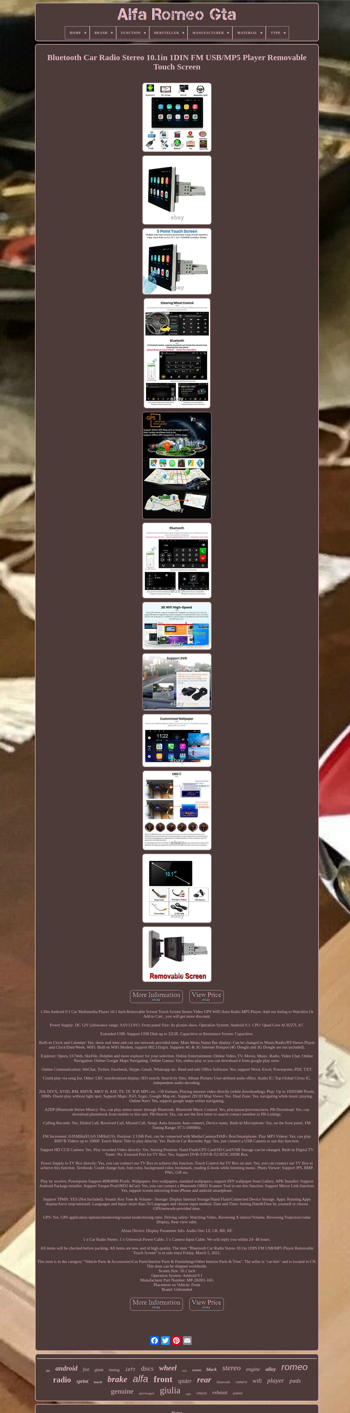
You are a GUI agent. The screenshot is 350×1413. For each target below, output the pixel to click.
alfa (140, 1378)
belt (184, 1370)
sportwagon (146, 1393)
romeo (294, 1367)
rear (204, 1379)
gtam (99, 1369)
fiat (86, 1369)
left (130, 1369)
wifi (257, 1380)
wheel (168, 1368)
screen (196, 1370)
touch (98, 1382)
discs (147, 1368)
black (211, 1369)
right (188, 1394)
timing (114, 1370)
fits (48, 1370)
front (163, 1379)
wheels (202, 1393)
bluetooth (223, 1382)
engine (253, 1369)
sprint (82, 1381)
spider (185, 1381)
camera (241, 1382)
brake (117, 1379)
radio (62, 1379)
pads (295, 1380)
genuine (122, 1391)
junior (238, 1393)
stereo (231, 1368)
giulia (170, 1390)
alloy (271, 1369)
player (275, 1380)
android (67, 1368)
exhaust (220, 1392)
